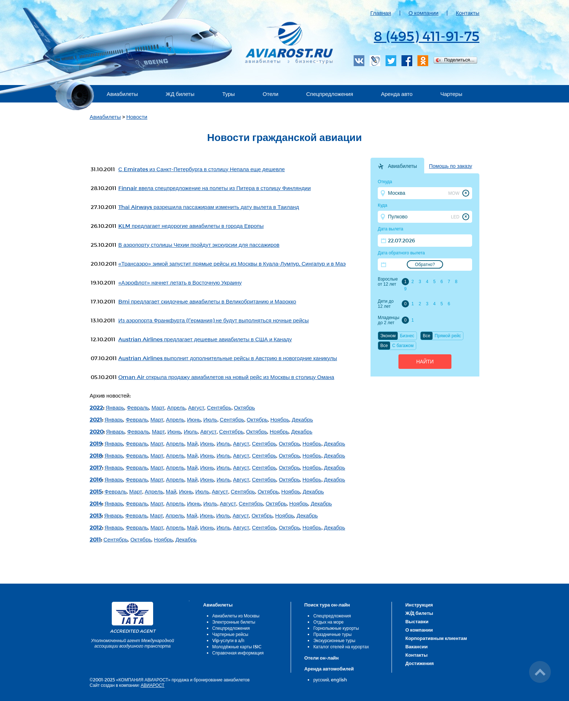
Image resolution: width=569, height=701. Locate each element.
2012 (96, 527)
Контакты (467, 12)
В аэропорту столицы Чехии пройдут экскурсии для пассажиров (198, 244)
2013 (96, 515)
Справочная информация (238, 652)
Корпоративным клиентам (436, 638)
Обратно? (425, 264)
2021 (96, 419)
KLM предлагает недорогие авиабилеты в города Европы (191, 225)
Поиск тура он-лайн (327, 605)
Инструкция (419, 605)
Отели (270, 93)
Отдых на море (328, 621)
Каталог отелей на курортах (341, 646)
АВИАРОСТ (152, 685)
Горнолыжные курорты (336, 628)
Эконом (388, 335)
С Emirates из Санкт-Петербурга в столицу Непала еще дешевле (201, 169)
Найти (425, 361)
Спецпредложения (329, 93)
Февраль (138, 407)
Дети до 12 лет (386, 304)
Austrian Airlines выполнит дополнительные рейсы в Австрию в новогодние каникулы (227, 358)
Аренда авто (397, 93)
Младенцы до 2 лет (388, 320)
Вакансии (416, 646)
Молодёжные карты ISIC (236, 646)
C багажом (403, 345)
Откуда (385, 181)
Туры (228, 93)
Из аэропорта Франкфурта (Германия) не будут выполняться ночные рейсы (213, 320)
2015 (96, 491)
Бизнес (407, 335)
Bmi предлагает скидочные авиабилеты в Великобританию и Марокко (207, 301)
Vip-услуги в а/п (228, 640)
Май (192, 443)
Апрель (176, 407)
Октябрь (244, 407)
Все (426, 335)
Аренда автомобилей (329, 669)
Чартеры (451, 93)
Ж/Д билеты (419, 613)
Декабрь (302, 419)
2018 (96, 455)
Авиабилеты (122, 93)
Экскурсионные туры (334, 640)
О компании (424, 12)
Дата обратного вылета (401, 252)
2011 (95, 539)
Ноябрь (279, 419)
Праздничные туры (332, 634)
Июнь (194, 419)
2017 (96, 467)
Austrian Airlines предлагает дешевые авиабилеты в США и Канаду (205, 339)
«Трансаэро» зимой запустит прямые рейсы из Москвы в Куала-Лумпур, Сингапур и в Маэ (232, 263)
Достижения (419, 663)
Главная (381, 12)
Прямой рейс (448, 335)
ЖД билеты (180, 93)
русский (321, 679)
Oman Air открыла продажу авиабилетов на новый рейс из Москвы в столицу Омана (226, 377)
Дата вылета (390, 228)
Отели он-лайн (321, 658)
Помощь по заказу (450, 166)
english (339, 679)
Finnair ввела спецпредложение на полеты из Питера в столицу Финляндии (214, 188)
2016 (96, 479)
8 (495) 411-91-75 (426, 36)
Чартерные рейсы (230, 634)
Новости (136, 116)
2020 (96, 431)
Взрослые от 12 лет (388, 282)
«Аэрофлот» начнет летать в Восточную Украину (180, 282)
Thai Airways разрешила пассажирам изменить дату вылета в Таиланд (208, 207)
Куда (382, 205)
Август (196, 407)
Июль (210, 419)
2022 (96, 407)
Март (157, 407)
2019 (96, 443)
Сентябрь (219, 407)
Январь (115, 407)
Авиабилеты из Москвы (235, 615)
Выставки (417, 621)
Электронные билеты (233, 621)
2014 (96, 503)
